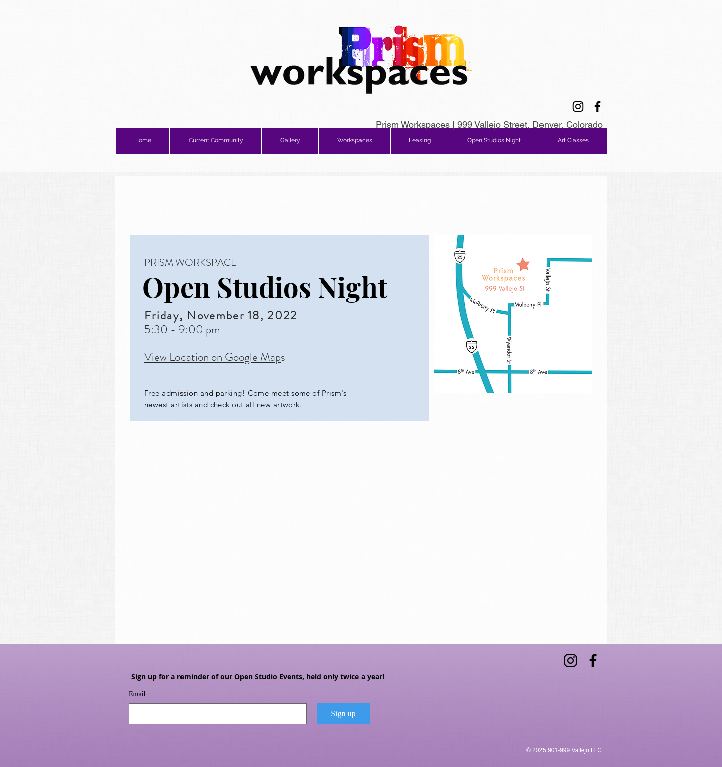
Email (137, 694)
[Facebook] (597, 106)
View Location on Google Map (212, 357)
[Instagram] (578, 106)
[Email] (214, 714)
